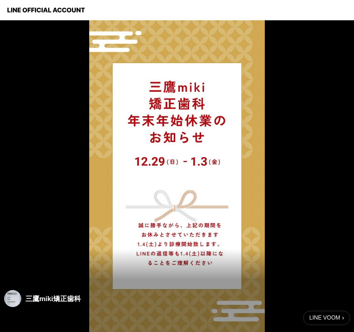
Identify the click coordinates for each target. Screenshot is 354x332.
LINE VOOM (324, 317)
